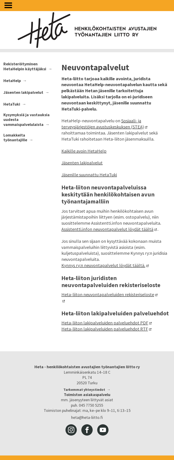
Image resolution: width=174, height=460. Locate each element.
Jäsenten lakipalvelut (23, 92)
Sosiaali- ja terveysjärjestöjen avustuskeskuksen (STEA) (102, 124)
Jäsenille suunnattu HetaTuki (89, 174)
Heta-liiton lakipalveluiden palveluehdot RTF (104, 329)
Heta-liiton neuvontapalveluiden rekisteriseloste (107, 294)
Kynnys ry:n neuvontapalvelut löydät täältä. (103, 265)
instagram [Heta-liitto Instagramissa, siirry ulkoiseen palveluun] (71, 430)
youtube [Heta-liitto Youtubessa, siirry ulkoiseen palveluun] (103, 430)
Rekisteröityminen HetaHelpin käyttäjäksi (24, 66)
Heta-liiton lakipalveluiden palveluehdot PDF (104, 323)
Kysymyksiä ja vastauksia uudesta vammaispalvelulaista (26, 119)
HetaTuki (11, 104)
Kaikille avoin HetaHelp (83, 151)
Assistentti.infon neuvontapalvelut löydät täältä (107, 229)
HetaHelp (12, 80)
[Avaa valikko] (8, 5)
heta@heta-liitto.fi (87, 417)
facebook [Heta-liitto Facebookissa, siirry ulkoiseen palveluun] (87, 430)
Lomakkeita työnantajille (15, 137)
